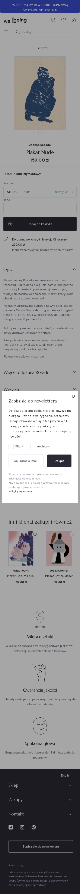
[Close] (73, 396)
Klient (19, 446)
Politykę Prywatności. (21, 491)
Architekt (44, 446)
